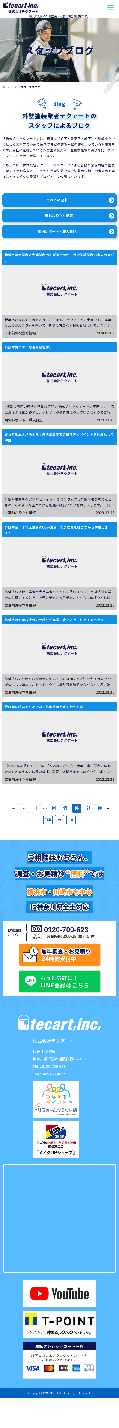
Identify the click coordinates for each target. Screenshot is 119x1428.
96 (77, 808)
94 (54, 808)
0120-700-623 (65, 930)
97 (88, 808)
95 (65, 808)
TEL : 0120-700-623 (49, 1066)
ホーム (6, 87)
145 (48, 819)
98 (100, 808)
